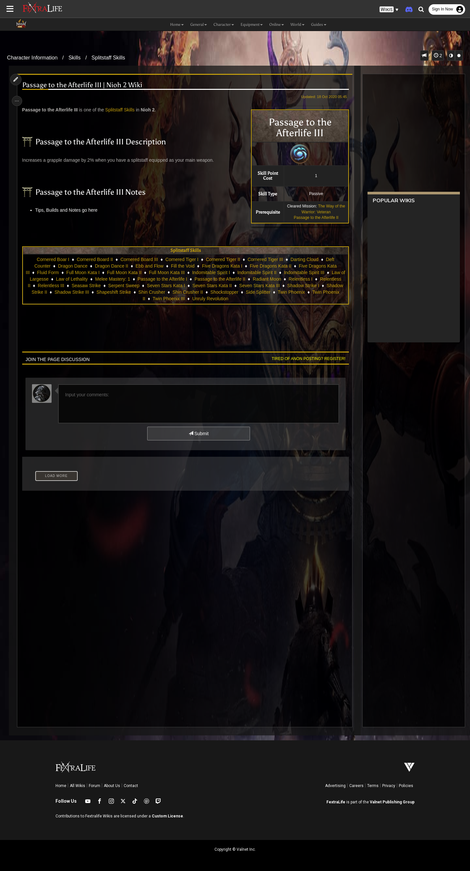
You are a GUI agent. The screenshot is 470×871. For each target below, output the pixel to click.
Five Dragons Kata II (270, 266)
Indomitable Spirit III (306, 272)
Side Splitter (257, 292)
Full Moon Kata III (169, 272)
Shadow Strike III (71, 292)
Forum (94, 785)
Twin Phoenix (291, 292)
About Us (112, 785)
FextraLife (335, 802)
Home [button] (177, 24)
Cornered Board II (94, 259)
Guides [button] (318, 24)
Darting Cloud (304, 259)
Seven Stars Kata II (212, 285)
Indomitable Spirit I (213, 272)
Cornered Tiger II (223, 259)
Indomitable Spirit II (259, 272)
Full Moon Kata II (126, 272)
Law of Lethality (74, 279)
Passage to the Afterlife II (313, 217)
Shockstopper (224, 292)
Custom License (167, 816)
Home (60, 785)
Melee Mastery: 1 (114, 279)
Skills (75, 57)
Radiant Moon (269, 279)
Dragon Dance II (111, 266)
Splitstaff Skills (108, 57)
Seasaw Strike (86, 285)
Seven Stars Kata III (259, 285)
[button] (389, 9)
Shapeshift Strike (113, 292)
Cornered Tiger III (265, 259)
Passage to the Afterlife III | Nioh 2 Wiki (84, 85)
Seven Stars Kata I (166, 285)
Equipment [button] (252, 24)
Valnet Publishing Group (392, 802)
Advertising (335, 785)
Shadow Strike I (303, 285)
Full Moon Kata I (85, 272)
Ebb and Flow (149, 266)
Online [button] (276, 24)
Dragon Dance (72, 266)
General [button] (198, 24)
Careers (356, 785)
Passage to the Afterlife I (165, 279)
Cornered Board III (139, 259)
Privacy (388, 785)
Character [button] (223, 24)
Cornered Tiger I (181, 259)
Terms (373, 785)
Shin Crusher (151, 292)
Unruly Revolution (210, 298)
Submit (198, 433)
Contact (131, 785)
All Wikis (77, 785)
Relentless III (51, 285)
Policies (406, 785)
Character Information (32, 57)
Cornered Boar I (53, 259)
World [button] (297, 24)
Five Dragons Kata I (222, 266)
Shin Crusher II (187, 292)
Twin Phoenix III (168, 298)
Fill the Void (182, 266)
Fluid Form (50, 272)
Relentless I (303, 279)
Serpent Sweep (123, 285)
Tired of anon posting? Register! (306, 358)
